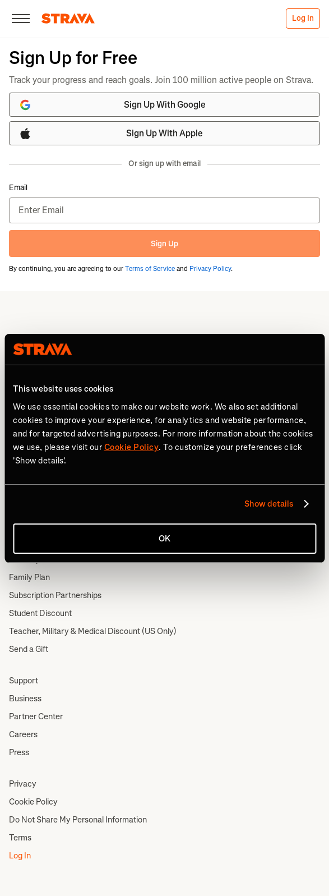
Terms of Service (150, 268)
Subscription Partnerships (55, 595)
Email (18, 188)
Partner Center (36, 716)
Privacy (22, 783)
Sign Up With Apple (110, 133)
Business (25, 698)
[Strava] (68, 18)
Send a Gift (28, 649)
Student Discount (40, 613)
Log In (303, 18)
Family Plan (29, 577)
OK (164, 538)
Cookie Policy (33, 801)
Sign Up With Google (112, 105)
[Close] (21, 18)
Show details (268, 503)
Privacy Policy (210, 268)
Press (19, 752)
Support (23, 680)
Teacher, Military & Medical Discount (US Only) (93, 631)
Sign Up (164, 243)
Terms (20, 837)
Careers (23, 734)
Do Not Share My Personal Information (78, 819)
